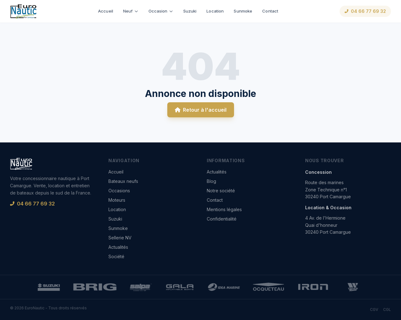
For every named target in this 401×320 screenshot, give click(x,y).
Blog (211, 181)
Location (215, 10)
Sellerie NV (120, 237)
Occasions (119, 190)
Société (116, 256)
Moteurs (116, 200)
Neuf (130, 10)
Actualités (118, 247)
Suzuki (190, 10)
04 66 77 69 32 (365, 11)
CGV (374, 309)
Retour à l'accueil (201, 110)
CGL (387, 309)
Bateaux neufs (123, 181)
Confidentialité (222, 218)
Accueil (105, 10)
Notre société (221, 190)
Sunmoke (243, 10)
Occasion (160, 10)
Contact (270, 10)
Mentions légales (224, 209)
